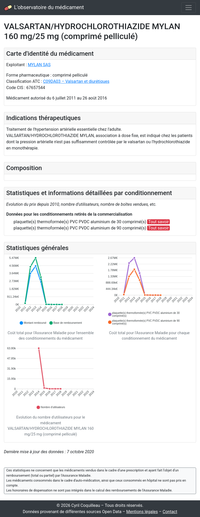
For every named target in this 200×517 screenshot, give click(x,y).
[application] (50, 290)
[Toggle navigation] (188, 7)
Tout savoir (158, 221)
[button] (32, 323)
